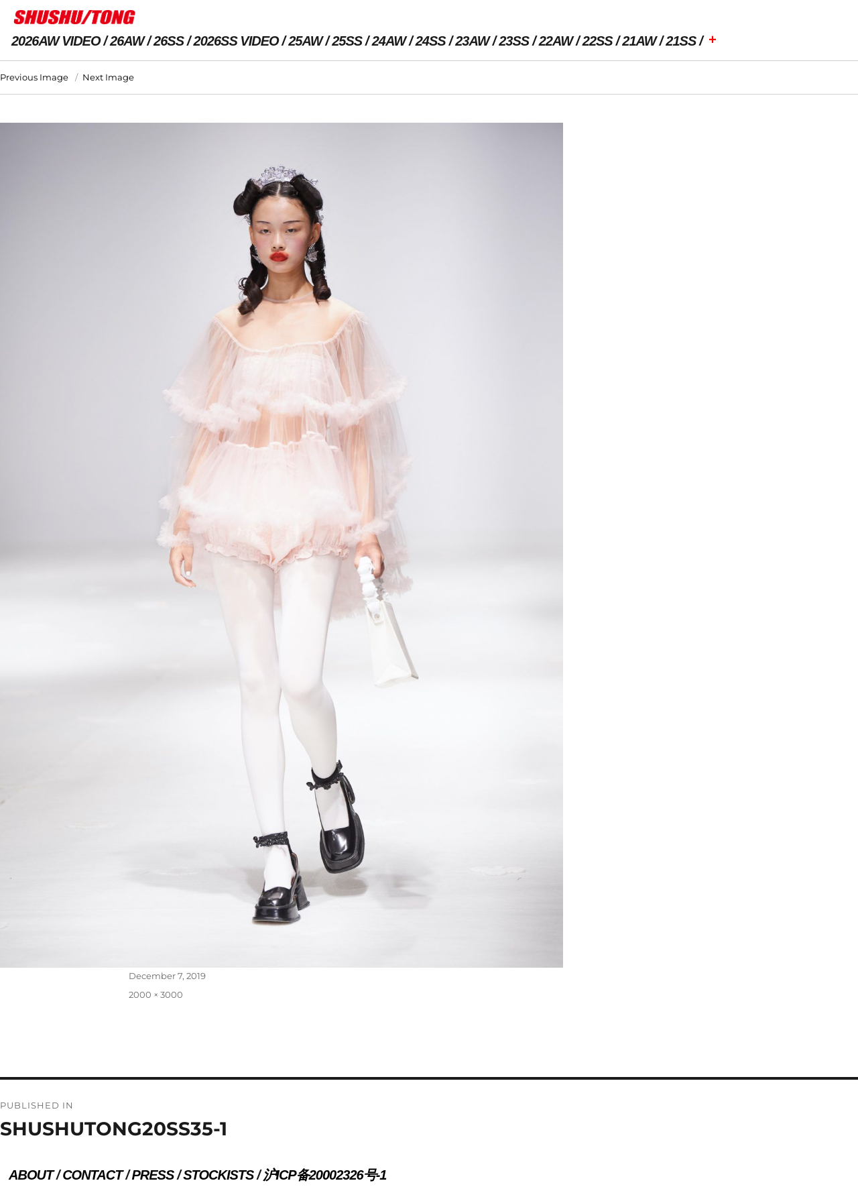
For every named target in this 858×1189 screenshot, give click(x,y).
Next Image (108, 77)
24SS (431, 41)
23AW (472, 41)
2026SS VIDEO (236, 41)
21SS (681, 41)
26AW (126, 41)
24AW (389, 41)
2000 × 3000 (156, 994)
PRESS (152, 1175)
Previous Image (34, 77)
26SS (169, 41)
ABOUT (31, 1175)
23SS (514, 41)
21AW (639, 41)
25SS (347, 41)
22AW (555, 41)
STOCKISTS (218, 1175)
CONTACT (92, 1175)
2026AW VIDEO (56, 41)
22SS (598, 41)
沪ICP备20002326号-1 (324, 1175)
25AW (305, 41)
